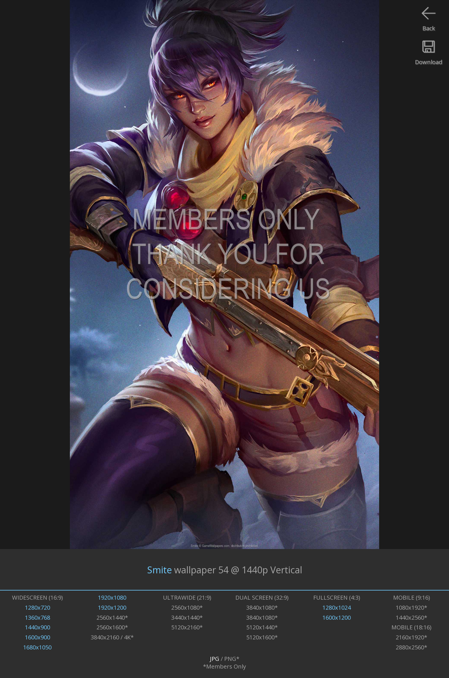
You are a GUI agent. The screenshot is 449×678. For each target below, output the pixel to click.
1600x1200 (336, 617)
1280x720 (37, 607)
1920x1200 (112, 607)
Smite (159, 569)
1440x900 (37, 627)
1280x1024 (336, 607)
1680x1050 (37, 647)
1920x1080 (112, 597)
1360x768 (37, 617)
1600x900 (37, 637)
